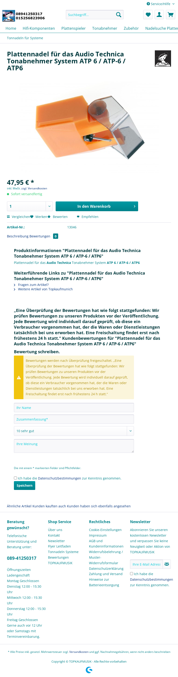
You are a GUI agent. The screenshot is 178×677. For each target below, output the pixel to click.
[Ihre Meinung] (74, 446)
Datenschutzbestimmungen (59, 478)
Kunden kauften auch (49, 506)
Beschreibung (18, 236)
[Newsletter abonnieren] (167, 564)
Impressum (98, 535)
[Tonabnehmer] (105, 28)
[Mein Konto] (159, 14)
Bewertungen (43, 236)
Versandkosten (79, 652)
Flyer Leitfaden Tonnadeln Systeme (63, 549)
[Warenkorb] (170, 14)
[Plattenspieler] (73, 28)
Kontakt (54, 535)
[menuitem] (95, 17)
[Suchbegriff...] (95, 14)
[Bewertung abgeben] (74, 431)
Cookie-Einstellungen (105, 530)
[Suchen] (119, 14)
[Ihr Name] (74, 407)
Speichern (24, 485)
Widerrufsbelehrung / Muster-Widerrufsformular (106, 557)
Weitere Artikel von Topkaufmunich (43, 289)
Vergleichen (18, 216)
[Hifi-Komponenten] (38, 28)
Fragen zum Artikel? (31, 284)
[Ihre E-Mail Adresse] (146, 564)
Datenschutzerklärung (106, 568)
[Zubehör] (131, 28)
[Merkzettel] (148, 14)
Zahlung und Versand (106, 574)
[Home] (10, 28)
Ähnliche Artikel (19, 506)
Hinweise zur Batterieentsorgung (104, 582)
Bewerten (58, 216)
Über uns (55, 530)
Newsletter (56, 541)
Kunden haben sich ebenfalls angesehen (99, 506)
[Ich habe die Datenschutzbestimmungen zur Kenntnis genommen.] (15, 477)
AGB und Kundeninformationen (106, 544)
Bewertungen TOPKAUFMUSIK (60, 560)
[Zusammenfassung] (74, 419)
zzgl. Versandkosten (34, 188)
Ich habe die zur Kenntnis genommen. (69, 478)
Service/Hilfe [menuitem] (159, 4)
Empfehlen (88, 216)
